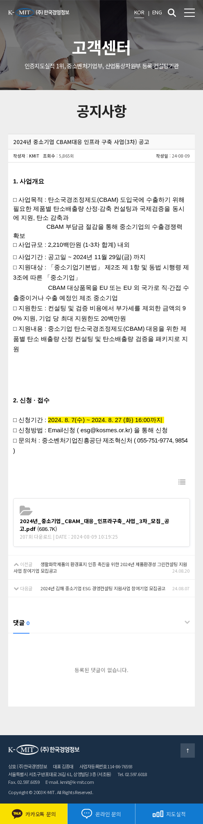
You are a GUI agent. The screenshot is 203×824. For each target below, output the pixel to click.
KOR (139, 12)
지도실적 (169, 814)
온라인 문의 (101, 814)
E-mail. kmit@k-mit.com (69, 782)
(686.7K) (94, 525)
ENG (157, 12)
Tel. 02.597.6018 (132, 774)
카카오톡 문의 (33, 814)
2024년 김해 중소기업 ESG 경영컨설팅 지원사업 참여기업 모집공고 (103, 588)
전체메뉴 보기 (189, 13)
